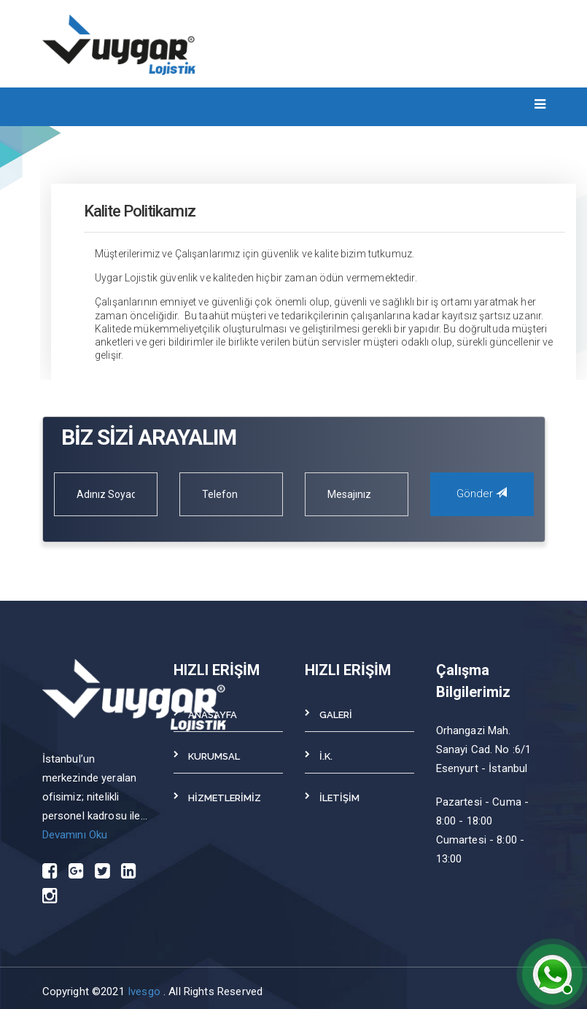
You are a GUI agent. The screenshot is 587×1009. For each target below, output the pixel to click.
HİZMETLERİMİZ (224, 797)
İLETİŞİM (339, 797)
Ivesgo (145, 991)
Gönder (481, 493)
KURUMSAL (214, 756)
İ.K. (326, 756)
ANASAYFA (212, 714)
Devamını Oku (75, 834)
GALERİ (335, 714)
